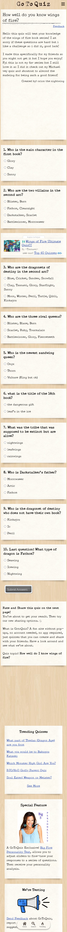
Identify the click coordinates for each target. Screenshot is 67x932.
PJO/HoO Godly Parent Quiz (26, 770)
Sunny (10, 174)
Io (7, 526)
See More (33, 786)
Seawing (11, 560)
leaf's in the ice (17, 411)
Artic (9, 485)
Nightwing (13, 573)
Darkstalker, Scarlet (20, 215)
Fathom (10, 492)
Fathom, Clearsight (19, 208)
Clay (9, 167)
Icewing (11, 567)
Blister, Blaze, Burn (20, 323)
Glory (9, 161)
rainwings (12, 456)
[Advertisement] (33, 110)
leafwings (12, 449)
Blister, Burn (15, 201)
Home (24, 925)
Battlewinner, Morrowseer (24, 221)
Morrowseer (14, 479)
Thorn (10, 370)
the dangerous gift (19, 404)
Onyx (9, 364)
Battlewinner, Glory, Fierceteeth (29, 337)
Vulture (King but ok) (21, 377)
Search (33, 925)
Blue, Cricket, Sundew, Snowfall (29, 278)
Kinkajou (12, 519)
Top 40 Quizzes (45, 253)
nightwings (13, 442)
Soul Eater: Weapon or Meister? (29, 777)
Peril (9, 533)
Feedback (58, 26)
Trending (42, 925)
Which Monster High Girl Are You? (31, 763)
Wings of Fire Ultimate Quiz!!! (41, 243)
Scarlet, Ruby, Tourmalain (24, 330)
